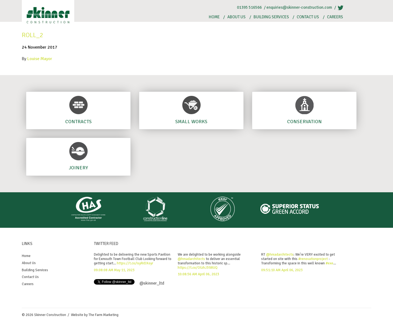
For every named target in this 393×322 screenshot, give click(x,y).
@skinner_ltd (151, 283)
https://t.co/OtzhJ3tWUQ (198, 267)
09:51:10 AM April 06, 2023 (282, 270)
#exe (329, 263)
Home (214, 17)
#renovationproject (313, 259)
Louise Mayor (39, 58)
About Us (236, 17)
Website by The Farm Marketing (94, 315)
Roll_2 (32, 35)
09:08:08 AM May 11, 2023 (114, 270)
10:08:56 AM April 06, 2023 (198, 274)
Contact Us (308, 17)
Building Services (271, 17)
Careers (335, 17)
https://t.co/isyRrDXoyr (135, 263)
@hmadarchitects (191, 259)
